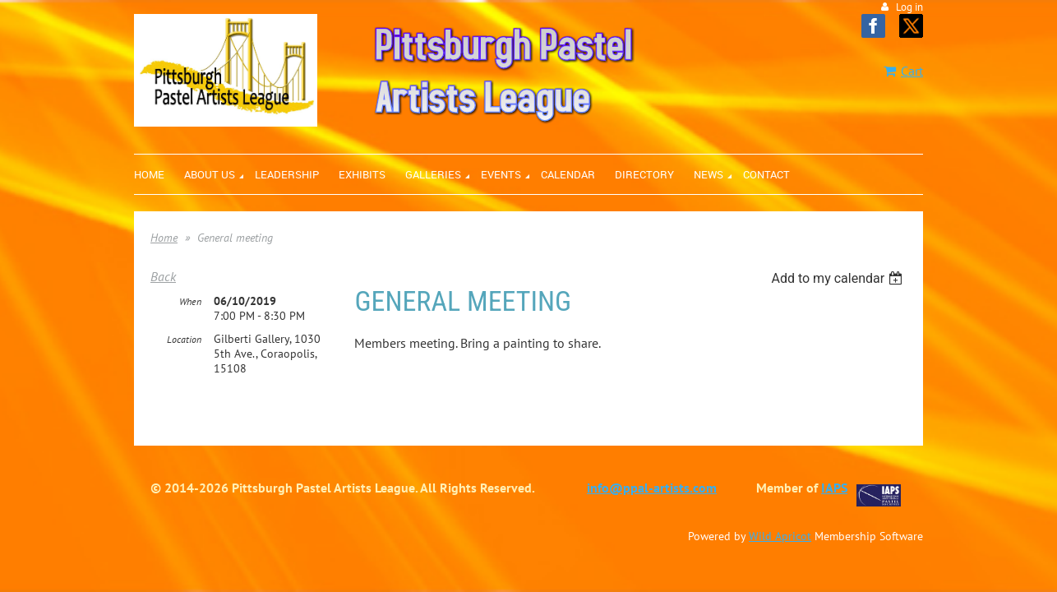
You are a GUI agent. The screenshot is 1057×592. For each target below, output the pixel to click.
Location (184, 335)
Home (164, 237)
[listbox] (839, 278)
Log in (909, 7)
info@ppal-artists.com (652, 483)
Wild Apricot (780, 532)
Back (163, 276)
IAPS (834, 483)
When (190, 297)
